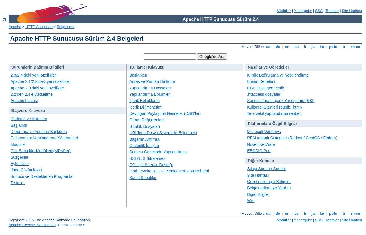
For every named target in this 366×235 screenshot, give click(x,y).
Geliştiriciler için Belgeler (269, 181)
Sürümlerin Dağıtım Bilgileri (37, 67)
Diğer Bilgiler (258, 194)
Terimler (332, 11)
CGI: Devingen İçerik (265, 88)
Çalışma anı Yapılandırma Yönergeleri (44, 138)
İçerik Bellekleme (144, 100)
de (277, 47)
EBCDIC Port (258, 150)
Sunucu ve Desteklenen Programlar (42, 176)
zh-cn (355, 47)
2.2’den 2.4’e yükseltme (32, 94)
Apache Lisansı (24, 100)
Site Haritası (352, 11)
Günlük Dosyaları (144, 126)
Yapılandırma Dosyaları (150, 88)
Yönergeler (303, 11)
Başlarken (138, 75)
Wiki (250, 200)
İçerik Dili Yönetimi (145, 107)
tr (344, 47)
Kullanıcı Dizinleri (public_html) (274, 107)
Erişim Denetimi (261, 81)
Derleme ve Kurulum (29, 118)
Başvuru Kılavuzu (28, 110)
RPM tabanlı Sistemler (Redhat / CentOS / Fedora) (292, 138)
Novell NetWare (261, 144)
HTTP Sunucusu (39, 27)
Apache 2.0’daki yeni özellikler (37, 88)
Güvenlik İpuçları (144, 145)
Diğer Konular (261, 160)
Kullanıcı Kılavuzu (147, 67)
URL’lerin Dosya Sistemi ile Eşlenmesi (163, 132)
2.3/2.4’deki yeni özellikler (33, 75)
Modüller (284, 11)
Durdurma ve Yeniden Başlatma (39, 131)
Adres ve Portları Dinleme (152, 81)
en (287, 47)
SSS (319, 11)
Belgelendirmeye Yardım (269, 188)
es (296, 47)
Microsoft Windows (264, 131)
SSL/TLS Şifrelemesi (147, 158)
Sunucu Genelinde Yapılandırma (158, 152)
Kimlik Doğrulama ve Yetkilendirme (278, 75)
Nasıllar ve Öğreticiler (268, 67)
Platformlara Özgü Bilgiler (272, 123)
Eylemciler (20, 163)
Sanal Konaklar (142, 177)
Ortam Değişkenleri (146, 120)
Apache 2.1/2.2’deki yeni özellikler (41, 81)
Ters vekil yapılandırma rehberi (274, 113)
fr (305, 47)
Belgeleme (65, 27)
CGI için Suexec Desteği (151, 164)
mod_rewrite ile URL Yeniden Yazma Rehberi (169, 171)
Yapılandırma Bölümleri (149, 94)
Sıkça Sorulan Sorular (266, 168)
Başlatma (19, 125)
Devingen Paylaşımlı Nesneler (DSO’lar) (165, 113)
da (268, 47)
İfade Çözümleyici (26, 170)
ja (313, 47)
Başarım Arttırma (144, 139)
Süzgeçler (19, 157)
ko (322, 47)
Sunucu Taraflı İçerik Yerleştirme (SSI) (281, 100)
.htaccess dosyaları (264, 94)
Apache (15, 27)
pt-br (333, 47)
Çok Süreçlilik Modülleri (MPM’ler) (41, 150)
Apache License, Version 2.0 (32, 225)
